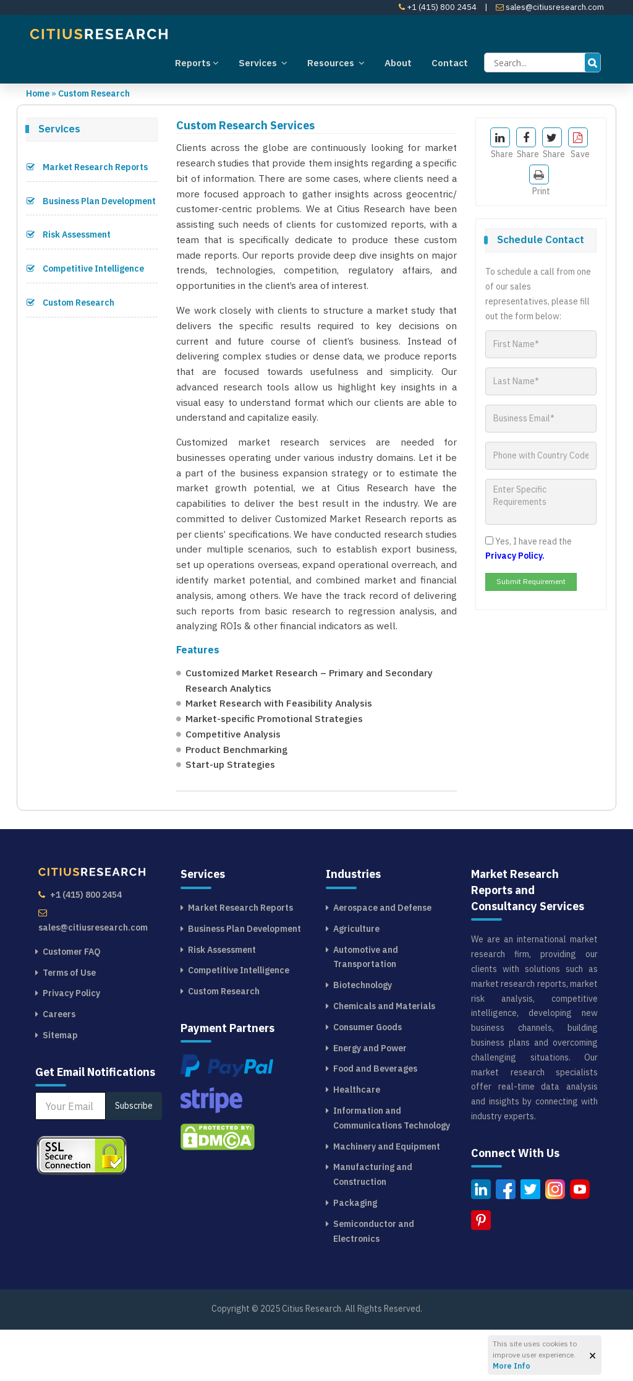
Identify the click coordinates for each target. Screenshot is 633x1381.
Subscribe (134, 1157)
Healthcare (356, 1141)
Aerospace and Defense (382, 959)
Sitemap (60, 1086)
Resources (336, 62)
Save (579, 143)
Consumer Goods (367, 1077)
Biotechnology (362, 1036)
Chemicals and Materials (384, 1057)
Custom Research (94, 93)
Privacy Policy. (515, 555)
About (398, 63)
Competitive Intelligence (85, 268)
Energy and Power (370, 1098)
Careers (59, 1065)
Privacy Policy (71, 1044)
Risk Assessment (69, 234)
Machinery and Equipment (386, 1197)
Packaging (355, 1254)
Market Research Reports (87, 167)
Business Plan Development (91, 201)
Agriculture (356, 979)
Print (539, 181)
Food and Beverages (375, 1119)
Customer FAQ (72, 1003)
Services (263, 62)
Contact (449, 63)
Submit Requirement (531, 581)
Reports (197, 62)
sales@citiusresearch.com (550, 7)
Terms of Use (69, 1023)
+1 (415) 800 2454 (438, 7)
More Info (511, 1365)
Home (37, 93)
